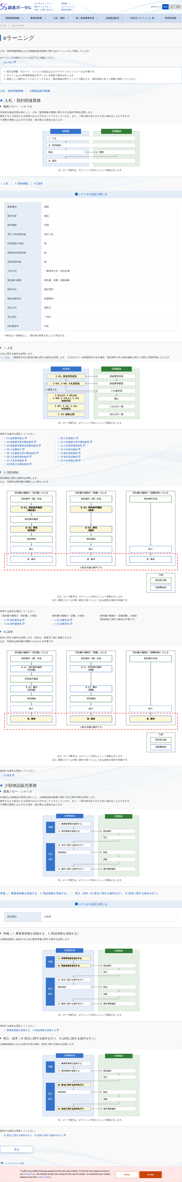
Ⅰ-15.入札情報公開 (68, 460)
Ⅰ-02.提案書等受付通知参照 (20, 442)
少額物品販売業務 (39, 90)
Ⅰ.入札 (4, 183)
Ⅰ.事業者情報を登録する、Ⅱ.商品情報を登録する (31, 1030)
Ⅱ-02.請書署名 (63, 624)
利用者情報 (170, 18)
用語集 (65, 3)
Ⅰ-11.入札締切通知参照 (71, 445)
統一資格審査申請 (85, 18)
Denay (127, 1174)
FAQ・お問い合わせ (44, 10)
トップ (3, 25)
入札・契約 (59, 18)
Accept (150, 1174)
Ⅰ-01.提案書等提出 (15, 438)
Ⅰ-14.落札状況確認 (68, 457)
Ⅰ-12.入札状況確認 (68, 449)
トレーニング (68, 7)
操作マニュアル (42, 7)
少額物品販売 (112, 18)
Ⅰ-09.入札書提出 (67, 438)
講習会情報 (67, 10)
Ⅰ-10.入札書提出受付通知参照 (74, 442)
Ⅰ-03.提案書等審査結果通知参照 (22, 445)
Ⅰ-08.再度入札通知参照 (17, 464)
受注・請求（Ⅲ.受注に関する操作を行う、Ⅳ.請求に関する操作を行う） (117, 893)
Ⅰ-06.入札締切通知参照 (17, 457)
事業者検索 (36, 18)
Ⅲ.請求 (38, 183)
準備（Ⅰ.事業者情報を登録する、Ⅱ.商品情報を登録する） (34, 893)
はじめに (10, 62)
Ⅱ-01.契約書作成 (14, 620)
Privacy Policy (30, 1174)
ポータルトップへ (43, 3)
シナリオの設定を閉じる (92, 194)
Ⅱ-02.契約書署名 (14, 624)
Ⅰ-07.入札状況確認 (15, 460)
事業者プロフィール (142, 18)
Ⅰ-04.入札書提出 (14, 449)
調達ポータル (15, 7)
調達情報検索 (12, 18)
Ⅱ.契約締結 (21, 183)
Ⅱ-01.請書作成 (63, 620)
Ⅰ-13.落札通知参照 (68, 453)
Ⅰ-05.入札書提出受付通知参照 (21, 453)
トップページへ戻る (15, 1163)
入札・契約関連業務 (11, 90)
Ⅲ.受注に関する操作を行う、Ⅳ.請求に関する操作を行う (35, 1135)
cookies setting (44, 1177)
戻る (16, 1149)
